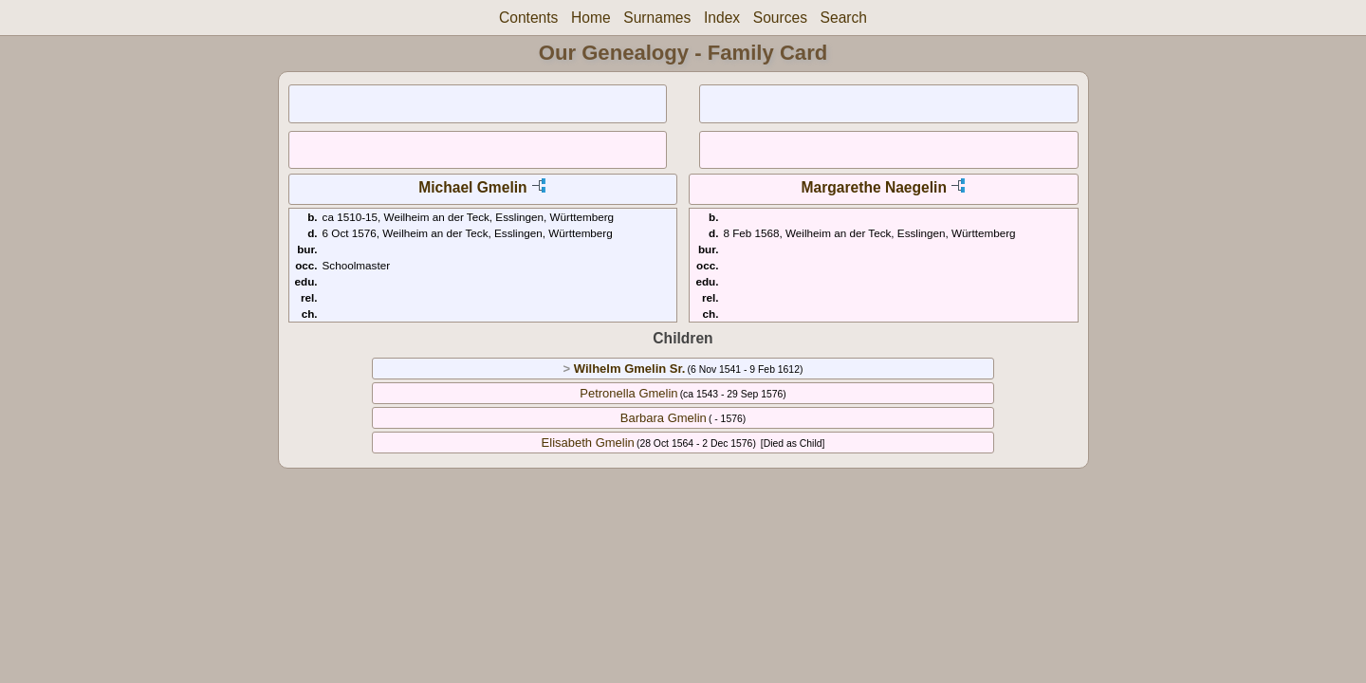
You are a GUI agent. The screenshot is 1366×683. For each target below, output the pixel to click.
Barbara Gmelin (663, 418)
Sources (780, 17)
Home (591, 17)
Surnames (657, 17)
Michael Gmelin (472, 187)
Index (722, 17)
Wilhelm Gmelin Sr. (630, 368)
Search (844, 17)
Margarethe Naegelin (874, 187)
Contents (528, 17)
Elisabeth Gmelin (588, 442)
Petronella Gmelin (628, 393)
